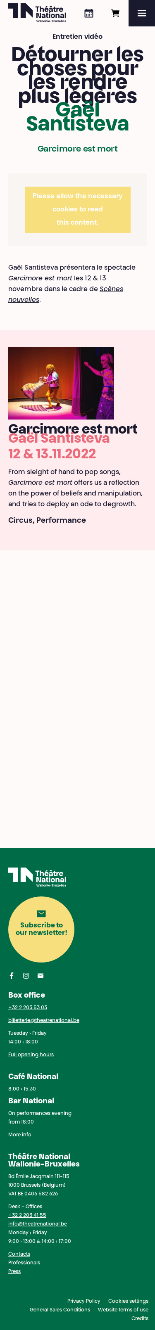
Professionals (24, 1263)
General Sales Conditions (60, 1310)
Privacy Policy (83, 1301)
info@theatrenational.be (37, 1224)
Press (14, 1271)
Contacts (19, 1254)
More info (19, 1135)
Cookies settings (128, 1301)
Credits (139, 1318)
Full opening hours (31, 1055)
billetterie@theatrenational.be (43, 1020)
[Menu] (142, 13)
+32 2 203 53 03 (27, 1007)
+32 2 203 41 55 (27, 1215)
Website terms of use (123, 1310)
